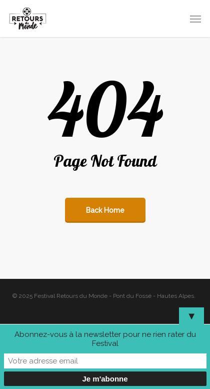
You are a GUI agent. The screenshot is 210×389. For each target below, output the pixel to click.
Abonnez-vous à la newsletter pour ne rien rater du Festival (105, 339)
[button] (195, 19)
